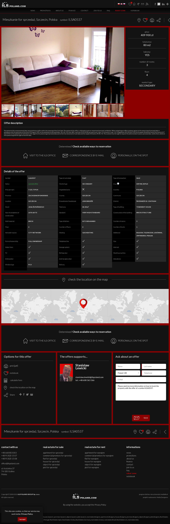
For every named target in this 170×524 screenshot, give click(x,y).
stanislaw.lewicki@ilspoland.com (89, 377)
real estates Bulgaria (93, 517)
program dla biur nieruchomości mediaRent (153, 494)
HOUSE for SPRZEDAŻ (51, 461)
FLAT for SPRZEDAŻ (50, 458)
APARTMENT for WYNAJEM (95, 453)
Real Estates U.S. (122, 520)
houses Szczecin (48, 517)
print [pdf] (11, 366)
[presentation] (141, 407)
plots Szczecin (81, 517)
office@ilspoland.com (10, 463)
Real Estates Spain (56, 520)
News (32, 11)
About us (59, 11)
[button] (122, 30)
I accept (22, 519)
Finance (72, 11)
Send (141, 418)
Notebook (135, 11)
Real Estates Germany (83, 520)
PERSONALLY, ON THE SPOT (129, 155)
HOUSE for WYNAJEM (93, 461)
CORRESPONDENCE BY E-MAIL (83, 155)
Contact (84, 11)
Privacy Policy (100, 505)
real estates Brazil (110, 520)
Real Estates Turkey (68, 520)
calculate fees (13, 380)
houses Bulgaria (120, 517)
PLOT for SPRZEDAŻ (50, 467)
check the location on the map (19, 387)
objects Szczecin (71, 517)
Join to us (98, 11)
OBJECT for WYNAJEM (93, 464)
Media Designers (162, 497)
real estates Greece (97, 520)
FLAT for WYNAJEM (91, 458)
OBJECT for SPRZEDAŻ (51, 464)
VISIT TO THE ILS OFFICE (39, 155)
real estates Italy (133, 520)
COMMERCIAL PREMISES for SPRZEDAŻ (57, 455)
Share (12, 395)
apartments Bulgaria (108, 517)
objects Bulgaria (144, 517)
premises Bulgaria (132, 517)
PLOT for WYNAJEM (92, 467)
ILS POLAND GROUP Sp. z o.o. (29, 494)
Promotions (45, 11)
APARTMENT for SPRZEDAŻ (53, 453)
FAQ (108, 11)
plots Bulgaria (154, 517)
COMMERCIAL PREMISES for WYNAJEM (99, 455)
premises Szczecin (60, 517)
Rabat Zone (120, 11)
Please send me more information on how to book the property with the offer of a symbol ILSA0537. (140, 392)
